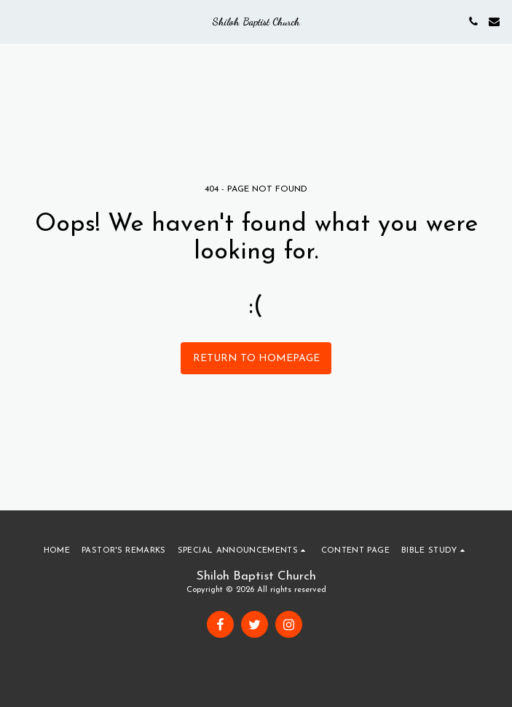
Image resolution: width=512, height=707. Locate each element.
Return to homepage (256, 358)
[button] (16, 21)
